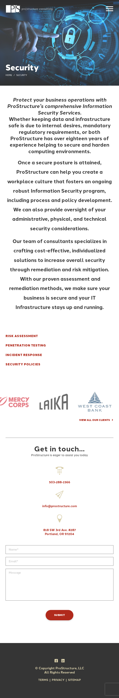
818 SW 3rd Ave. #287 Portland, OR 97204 (59, 524)
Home (9, 75)
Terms (43, 680)
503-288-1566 (59, 474)
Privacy (58, 680)
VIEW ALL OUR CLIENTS (94, 420)
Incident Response (24, 355)
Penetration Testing (26, 345)
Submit (59, 615)
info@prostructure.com (59, 498)
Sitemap (74, 680)
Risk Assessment (22, 336)
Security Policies (23, 364)
